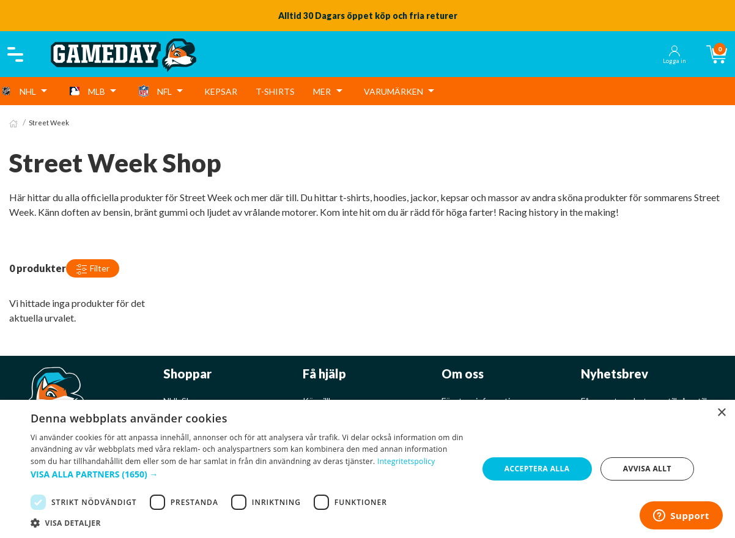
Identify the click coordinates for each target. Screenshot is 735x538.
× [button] (721, 413)
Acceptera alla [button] (537, 468)
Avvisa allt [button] (647, 468)
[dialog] (367, 469)
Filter (92, 269)
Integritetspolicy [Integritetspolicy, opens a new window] (406, 461)
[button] (248, 474)
